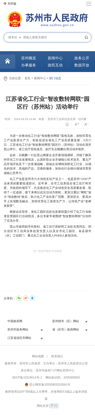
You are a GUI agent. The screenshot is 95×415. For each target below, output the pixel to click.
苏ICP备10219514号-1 (27, 377)
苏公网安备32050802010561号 (49, 384)
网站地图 (38, 356)
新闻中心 (40, 78)
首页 (27, 78)
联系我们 (57, 356)
